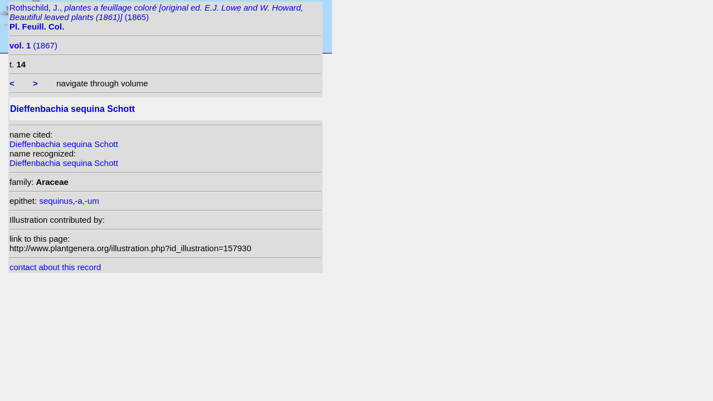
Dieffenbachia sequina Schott (63, 144)
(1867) (33, 45)
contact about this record (55, 267)
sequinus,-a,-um (69, 201)
